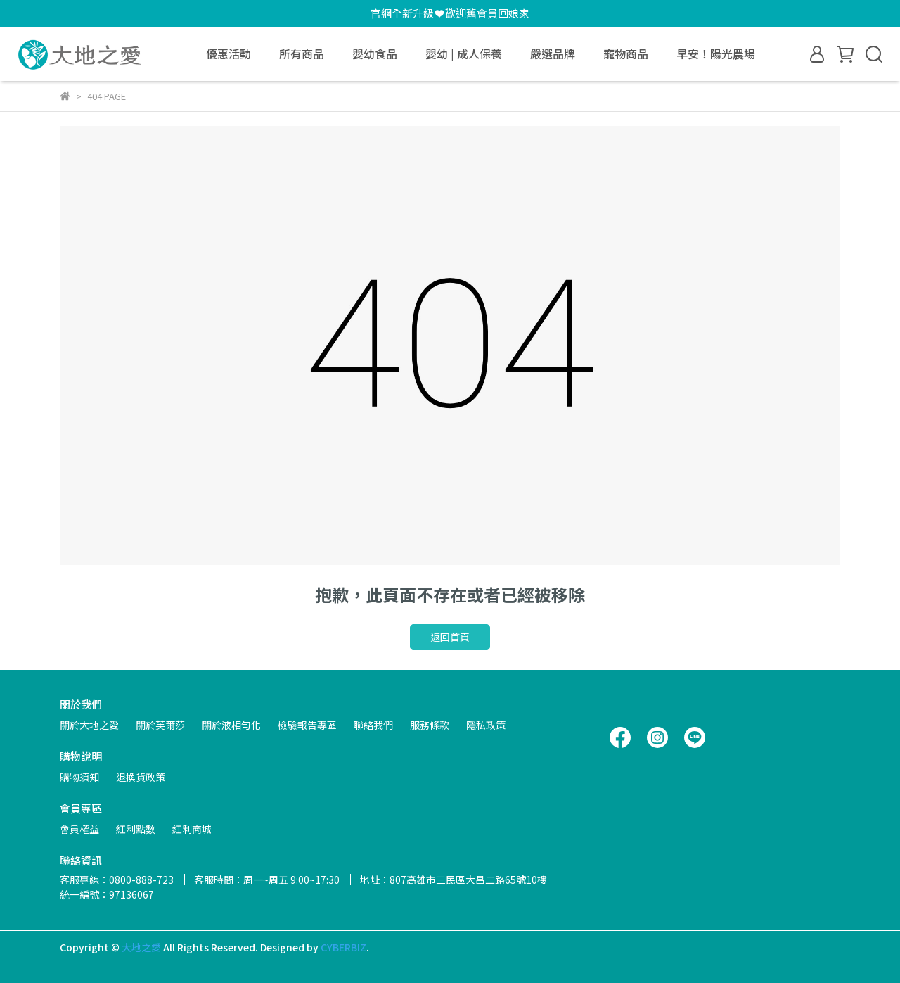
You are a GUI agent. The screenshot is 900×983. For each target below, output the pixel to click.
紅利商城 (192, 829)
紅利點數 (135, 829)
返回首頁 (450, 637)
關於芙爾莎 (160, 725)
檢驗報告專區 (307, 725)
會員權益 (79, 829)
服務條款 (429, 725)
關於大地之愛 (89, 725)
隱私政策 (486, 725)
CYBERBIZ (343, 947)
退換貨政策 (140, 777)
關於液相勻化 (231, 725)
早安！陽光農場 (715, 53)
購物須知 (79, 777)
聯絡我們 (373, 725)
